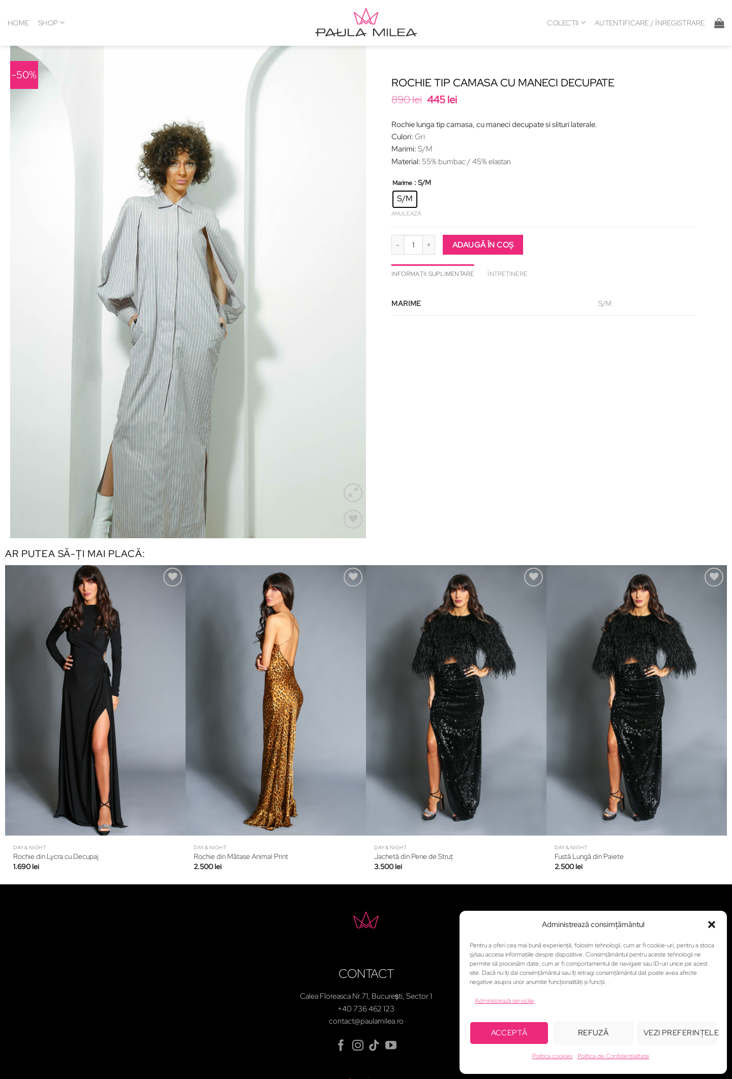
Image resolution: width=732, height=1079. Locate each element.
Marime (402, 183)
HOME (18, 22)
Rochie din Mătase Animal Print (241, 817)
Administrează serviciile (504, 1001)
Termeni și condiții (237, 1067)
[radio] (404, 199)
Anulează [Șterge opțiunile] (406, 213)
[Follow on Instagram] (357, 1006)
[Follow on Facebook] (341, 1006)
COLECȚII (566, 22)
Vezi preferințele (680, 1033)
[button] (712, 924)
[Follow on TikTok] (374, 1006)
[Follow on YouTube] (390, 1006)
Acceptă (509, 1033)
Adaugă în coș (483, 245)
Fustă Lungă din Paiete (589, 817)
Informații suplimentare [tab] (432, 274)
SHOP (51, 22)
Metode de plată (448, 1067)
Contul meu (366, 1042)
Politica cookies (552, 1056)
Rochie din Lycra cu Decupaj (56, 817)
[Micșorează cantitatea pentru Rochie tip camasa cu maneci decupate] (397, 244)
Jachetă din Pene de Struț (413, 817)
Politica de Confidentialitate (613, 1056)
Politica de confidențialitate (316, 1067)
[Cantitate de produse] (413, 244)
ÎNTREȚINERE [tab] (507, 274)
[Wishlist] (353, 479)
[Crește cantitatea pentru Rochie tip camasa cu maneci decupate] (429, 244)
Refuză (593, 1033)
